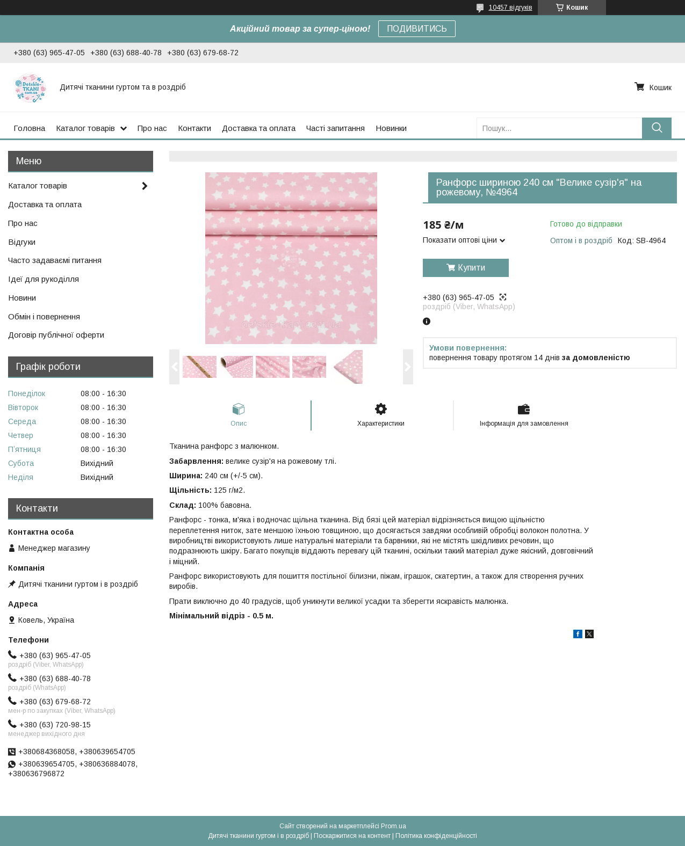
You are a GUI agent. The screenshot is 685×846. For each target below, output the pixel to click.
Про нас (152, 128)
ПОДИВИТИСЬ (417, 28)
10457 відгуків (510, 7)
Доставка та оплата (258, 128)
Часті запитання (335, 128)
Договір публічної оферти (56, 334)
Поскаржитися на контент (352, 836)
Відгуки (21, 241)
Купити (471, 267)
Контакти (194, 128)
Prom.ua (393, 826)
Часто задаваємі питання (55, 260)
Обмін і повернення (44, 316)
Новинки (391, 128)
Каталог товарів (85, 128)
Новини (22, 297)
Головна (29, 128)
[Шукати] (657, 128)
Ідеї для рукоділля (43, 278)
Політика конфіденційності (436, 836)
